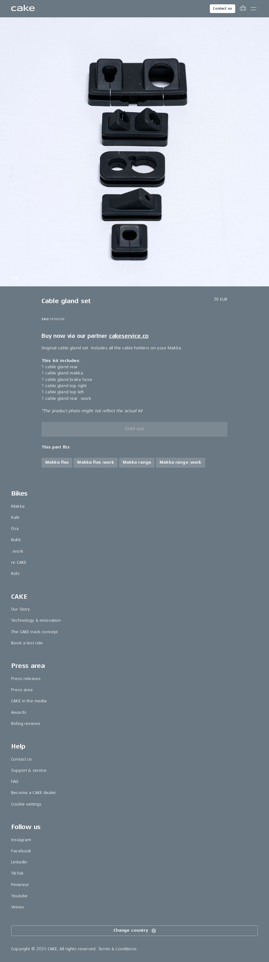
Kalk (15, 517)
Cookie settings (26, 804)
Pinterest (20, 884)
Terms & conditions (117, 949)
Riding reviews (25, 723)
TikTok (17, 873)
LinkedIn (19, 862)
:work (17, 551)
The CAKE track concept (34, 631)
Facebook (21, 851)
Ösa (15, 528)
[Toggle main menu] (253, 8)
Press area (22, 689)
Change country (135, 931)
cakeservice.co (128, 336)
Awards (18, 712)
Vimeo (17, 907)
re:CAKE (18, 562)
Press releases (26, 678)
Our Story (20, 609)
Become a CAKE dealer (33, 792)
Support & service (28, 770)
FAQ (14, 781)
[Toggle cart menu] (243, 8)
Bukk (16, 539)
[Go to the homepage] (23, 8)
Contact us (222, 9)
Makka (17, 506)
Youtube (19, 896)
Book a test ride (27, 643)
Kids (15, 573)
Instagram (21, 839)
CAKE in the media (28, 701)
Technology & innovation (36, 620)
